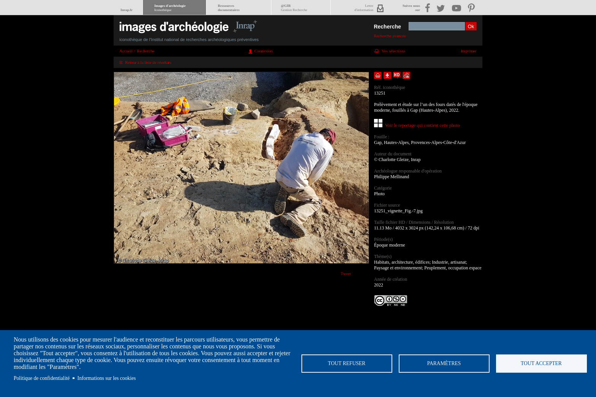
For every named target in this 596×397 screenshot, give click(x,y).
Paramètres (444, 363)
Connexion (263, 51)
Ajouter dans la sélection (378, 75)
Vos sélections (393, 51)
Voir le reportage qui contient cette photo (422, 125)
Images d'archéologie (169, 8)
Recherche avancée (390, 35)
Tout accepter (541, 363)
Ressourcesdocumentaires (228, 8)
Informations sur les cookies (107, 378)
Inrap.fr (126, 10)
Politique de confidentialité (42, 378)
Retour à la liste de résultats (148, 62)
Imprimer (469, 51)
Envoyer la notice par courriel (406, 75)
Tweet (346, 273)
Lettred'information (364, 8)
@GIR (294, 8)
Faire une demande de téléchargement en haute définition (397, 75)
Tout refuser (347, 363)
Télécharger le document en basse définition (387, 75)
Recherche (387, 27)
